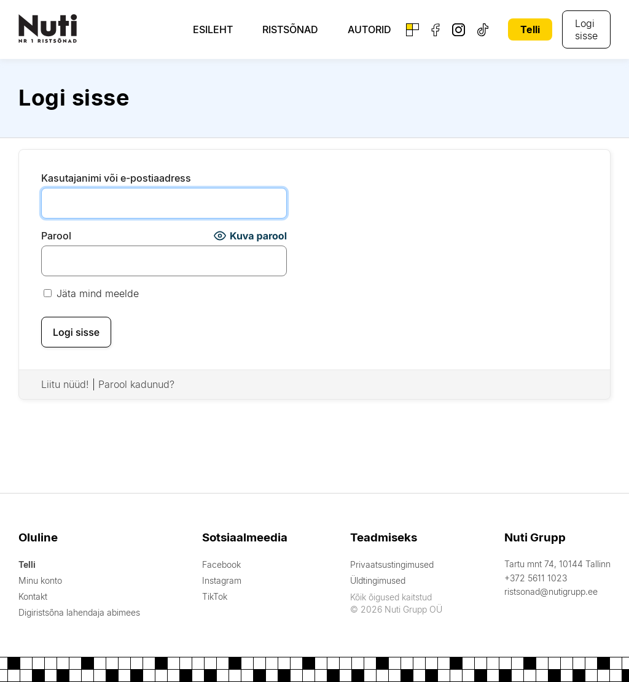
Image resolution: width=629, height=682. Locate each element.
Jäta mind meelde (91, 293)
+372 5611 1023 (535, 578)
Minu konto (40, 580)
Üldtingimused (377, 580)
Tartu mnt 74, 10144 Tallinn (557, 564)
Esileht (213, 29)
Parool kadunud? (136, 384)
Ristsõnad (290, 29)
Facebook (221, 564)
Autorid (369, 29)
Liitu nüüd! (65, 384)
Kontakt (32, 596)
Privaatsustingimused (392, 564)
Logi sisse (586, 29)
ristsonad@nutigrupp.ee (551, 591)
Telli (530, 29)
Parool (56, 236)
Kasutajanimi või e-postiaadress (116, 178)
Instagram (221, 580)
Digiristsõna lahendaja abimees (79, 612)
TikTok (214, 596)
